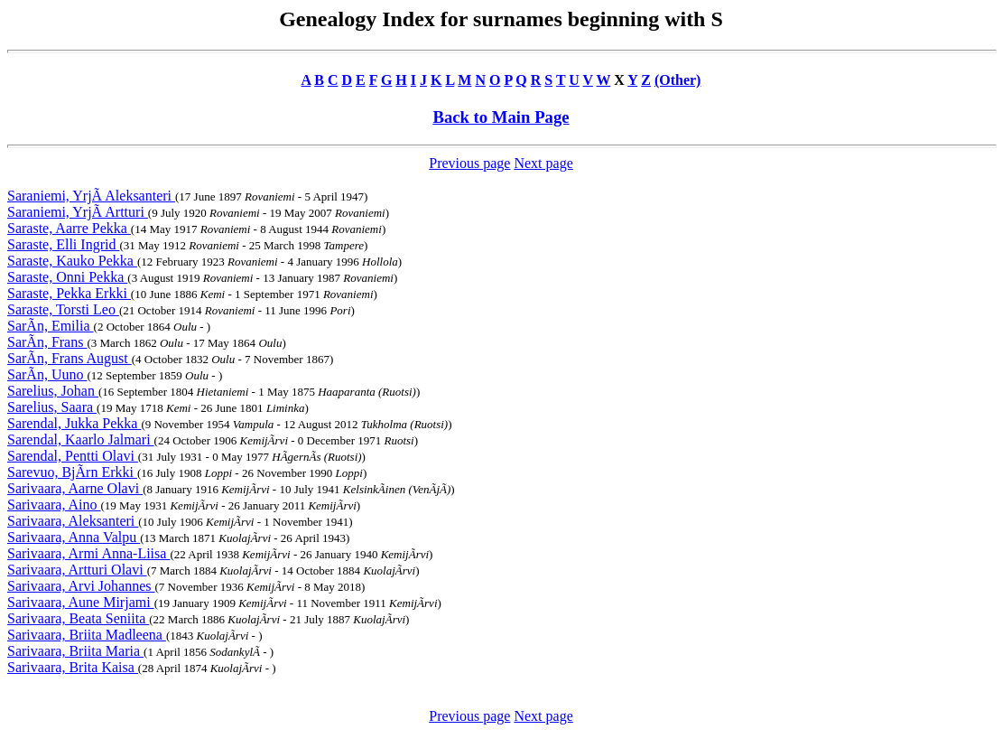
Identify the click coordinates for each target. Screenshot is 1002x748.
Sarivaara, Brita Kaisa (72, 667)
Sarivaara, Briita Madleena (86, 634)
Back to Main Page (500, 117)
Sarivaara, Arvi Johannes (81, 586)
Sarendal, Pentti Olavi (72, 455)
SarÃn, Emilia (50, 325)
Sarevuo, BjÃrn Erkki (72, 472)
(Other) (677, 80)
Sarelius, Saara (52, 407)
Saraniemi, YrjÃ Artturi (77, 212)
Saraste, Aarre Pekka (69, 228)
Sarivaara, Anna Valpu (73, 537)
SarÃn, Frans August (69, 358)
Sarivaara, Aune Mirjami (80, 602)
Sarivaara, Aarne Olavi (75, 488)
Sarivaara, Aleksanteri (72, 520)
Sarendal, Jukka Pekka (74, 423)
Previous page (469, 163)
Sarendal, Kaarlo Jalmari (80, 439)
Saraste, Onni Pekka (67, 277)
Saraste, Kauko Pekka (72, 260)
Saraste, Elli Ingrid (63, 244)
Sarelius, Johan (52, 390)
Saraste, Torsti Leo (63, 309)
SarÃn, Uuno (47, 374)
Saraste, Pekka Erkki (69, 293)
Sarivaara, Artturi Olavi (77, 569)
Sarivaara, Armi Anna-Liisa (88, 553)
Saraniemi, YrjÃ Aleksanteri (91, 195)
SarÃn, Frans (47, 342)
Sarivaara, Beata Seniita (78, 618)
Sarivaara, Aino (54, 504)
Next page (543, 163)
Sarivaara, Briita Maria (75, 651)
